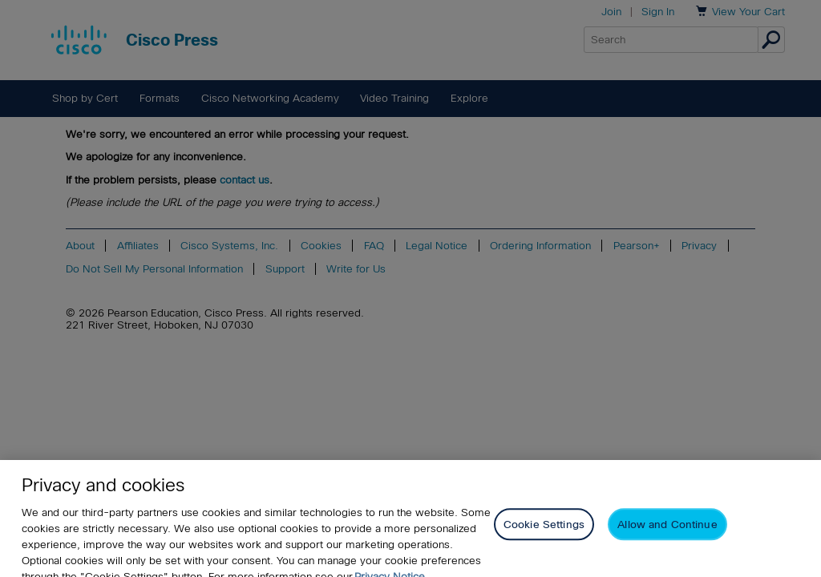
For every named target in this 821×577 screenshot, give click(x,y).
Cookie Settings (544, 533)
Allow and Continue (667, 533)
